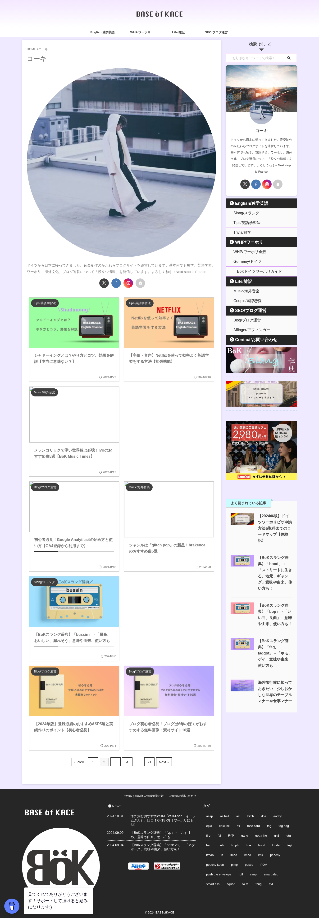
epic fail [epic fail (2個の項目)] (224, 825)
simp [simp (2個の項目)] (253, 873)
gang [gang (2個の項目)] (244, 834)
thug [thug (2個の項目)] (258, 883)
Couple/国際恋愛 (244, 300)
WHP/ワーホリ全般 (246, 252)
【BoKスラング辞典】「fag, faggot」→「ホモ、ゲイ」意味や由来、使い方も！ (274, 646)
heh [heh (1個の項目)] (221, 844)
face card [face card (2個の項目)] (253, 825)
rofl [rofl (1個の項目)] (241, 873)
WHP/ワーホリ (140, 32)
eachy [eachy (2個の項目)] (277, 815)
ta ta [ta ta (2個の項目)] (245, 883)
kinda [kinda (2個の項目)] (276, 844)
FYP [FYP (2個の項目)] (231, 834)
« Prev (81, 761)
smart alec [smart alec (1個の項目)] (271, 873)
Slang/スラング (243, 213)
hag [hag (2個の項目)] (208, 844)
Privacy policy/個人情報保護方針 (143, 795)
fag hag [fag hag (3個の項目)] (284, 825)
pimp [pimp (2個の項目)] (234, 863)
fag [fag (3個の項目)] (269, 825)
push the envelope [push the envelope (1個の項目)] (218, 873)
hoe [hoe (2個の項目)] (248, 844)
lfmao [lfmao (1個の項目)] (210, 854)
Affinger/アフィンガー (248, 329)
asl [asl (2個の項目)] (238, 815)
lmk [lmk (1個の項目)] (260, 854)
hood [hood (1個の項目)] (261, 844)
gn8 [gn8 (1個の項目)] (276, 834)
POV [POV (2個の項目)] (263, 863)
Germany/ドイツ (244, 261)
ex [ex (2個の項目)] (238, 825)
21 (149, 761)
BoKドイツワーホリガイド (255, 271)
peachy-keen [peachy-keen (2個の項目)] (215, 863)
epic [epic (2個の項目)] (209, 825)
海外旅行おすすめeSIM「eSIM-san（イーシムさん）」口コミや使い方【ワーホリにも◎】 (163, 819)
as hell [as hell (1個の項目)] (224, 815)
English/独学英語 (102, 32)
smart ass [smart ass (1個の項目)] (212, 883)
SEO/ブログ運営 (216, 32)
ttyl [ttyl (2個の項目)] (271, 883)
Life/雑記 (178, 32)
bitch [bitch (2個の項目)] (250, 815)
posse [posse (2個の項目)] (249, 863)
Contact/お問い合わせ (251, 339)
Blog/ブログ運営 (244, 320)
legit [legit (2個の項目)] (289, 844)
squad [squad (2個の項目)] (231, 883)
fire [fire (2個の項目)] (208, 834)
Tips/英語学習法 (244, 222)
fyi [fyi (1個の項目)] (219, 834)
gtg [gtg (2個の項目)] (289, 834)
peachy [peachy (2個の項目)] (275, 854)
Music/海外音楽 (243, 291)
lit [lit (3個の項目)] (222, 854)
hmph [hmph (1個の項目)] (235, 844)
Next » (162, 761)
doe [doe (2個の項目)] (263, 815)
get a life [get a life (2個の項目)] (261, 834)
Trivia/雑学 (240, 232)
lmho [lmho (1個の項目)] (247, 854)
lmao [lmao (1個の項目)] (233, 854)
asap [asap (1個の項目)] (209, 815)
